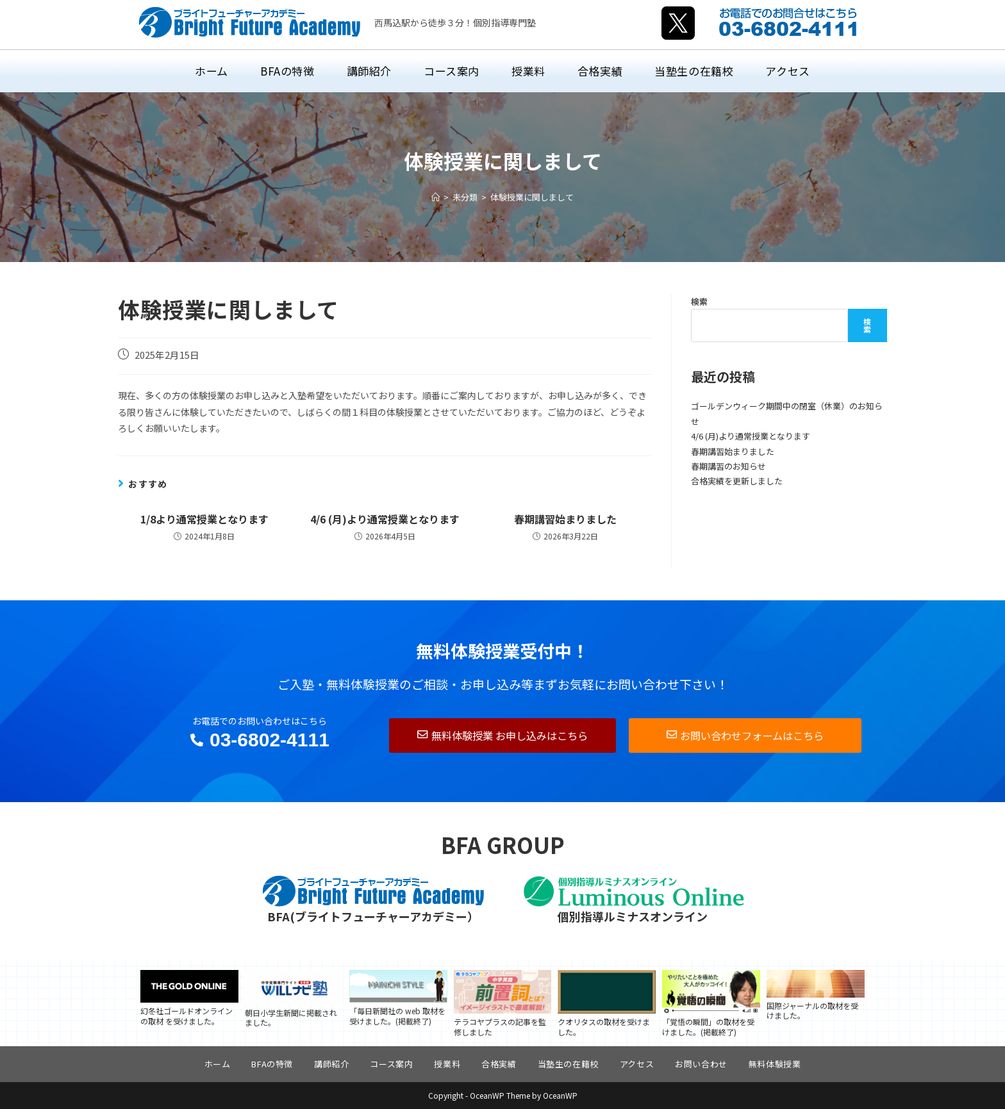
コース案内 (391, 1064)
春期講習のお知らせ (728, 466)
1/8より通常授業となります (204, 519)
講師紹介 (331, 1064)
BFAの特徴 (272, 1064)
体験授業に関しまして (532, 197)
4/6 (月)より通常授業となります (385, 519)
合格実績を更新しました (737, 481)
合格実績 (498, 1064)
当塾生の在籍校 (568, 1064)
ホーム (217, 1064)
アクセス (637, 1064)
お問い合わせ (701, 1064)
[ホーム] (435, 197)
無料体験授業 (775, 1064)
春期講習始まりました (565, 519)
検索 (699, 301)
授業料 (447, 1064)
